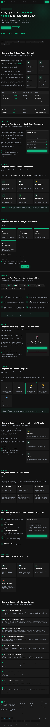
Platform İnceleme (9, 41)
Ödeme (29, 1)
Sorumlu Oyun (42, 705)
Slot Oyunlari (22, 707)
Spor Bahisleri (13, 1)
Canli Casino (20, 1)
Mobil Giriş (42, 41)
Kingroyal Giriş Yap (6, 27)
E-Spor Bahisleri (22, 709)
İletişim (41, 711)
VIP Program (4, 44)
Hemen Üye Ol (16, 27)
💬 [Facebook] (11, 718)
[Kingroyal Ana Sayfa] (5, 2)
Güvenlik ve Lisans (43, 703)
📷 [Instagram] (4, 718)
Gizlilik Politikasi (43, 713)
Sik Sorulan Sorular (43, 709)
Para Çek (31, 711)
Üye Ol (47, 1)
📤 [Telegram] (7, 718)
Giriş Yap (41, 1)
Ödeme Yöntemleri (35, 41)
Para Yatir (32, 709)
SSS (36, 1)
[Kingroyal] (9, 702)
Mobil (33, 1)
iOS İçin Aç (37, 351)
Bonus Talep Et (25, 266)
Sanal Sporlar (22, 711)
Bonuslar (24, 1)
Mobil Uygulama (43, 707)
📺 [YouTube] (9, 718)
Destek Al (32, 713)
